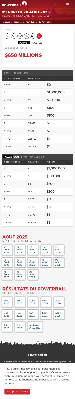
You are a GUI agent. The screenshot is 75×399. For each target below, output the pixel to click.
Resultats (17, 22)
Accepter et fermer (17, 391)
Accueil (6, 22)
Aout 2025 (30, 22)
